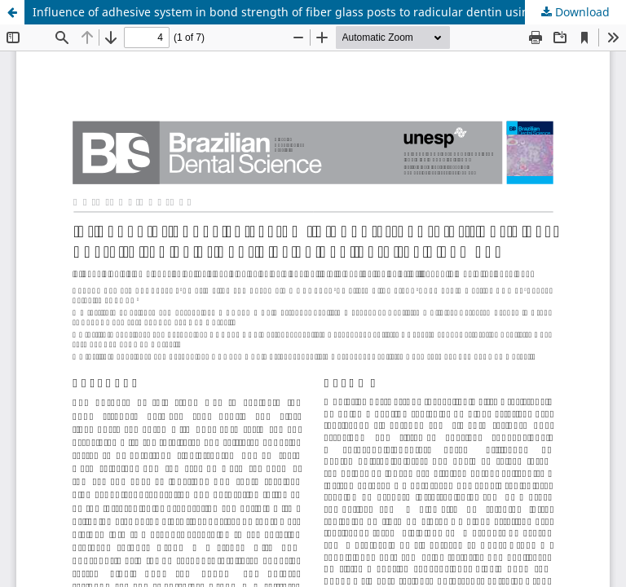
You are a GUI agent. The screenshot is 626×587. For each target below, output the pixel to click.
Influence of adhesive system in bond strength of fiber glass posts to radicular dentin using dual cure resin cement (329, 12)
